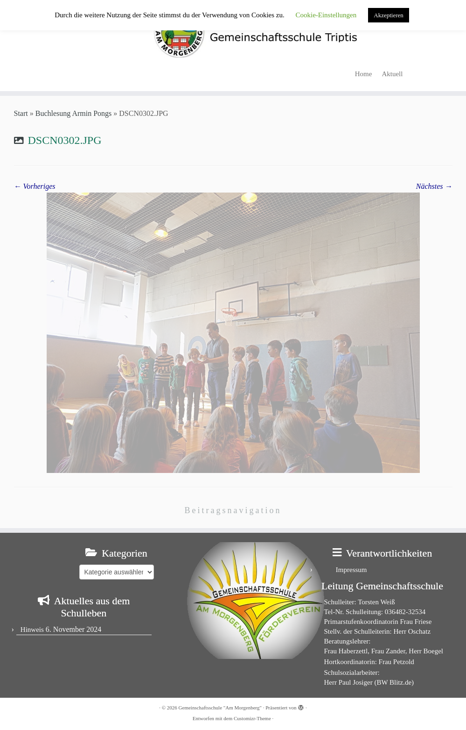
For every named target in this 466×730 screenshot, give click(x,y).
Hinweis (32, 629)
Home (363, 74)
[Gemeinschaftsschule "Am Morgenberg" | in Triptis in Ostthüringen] (233, 32)
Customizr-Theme (252, 718)
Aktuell (392, 74)
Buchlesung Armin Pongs (73, 113)
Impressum (351, 569)
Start (21, 113)
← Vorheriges (35, 186)
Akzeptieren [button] (388, 15)
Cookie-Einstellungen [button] (325, 15)
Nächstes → (434, 186)
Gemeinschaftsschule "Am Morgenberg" (220, 707)
